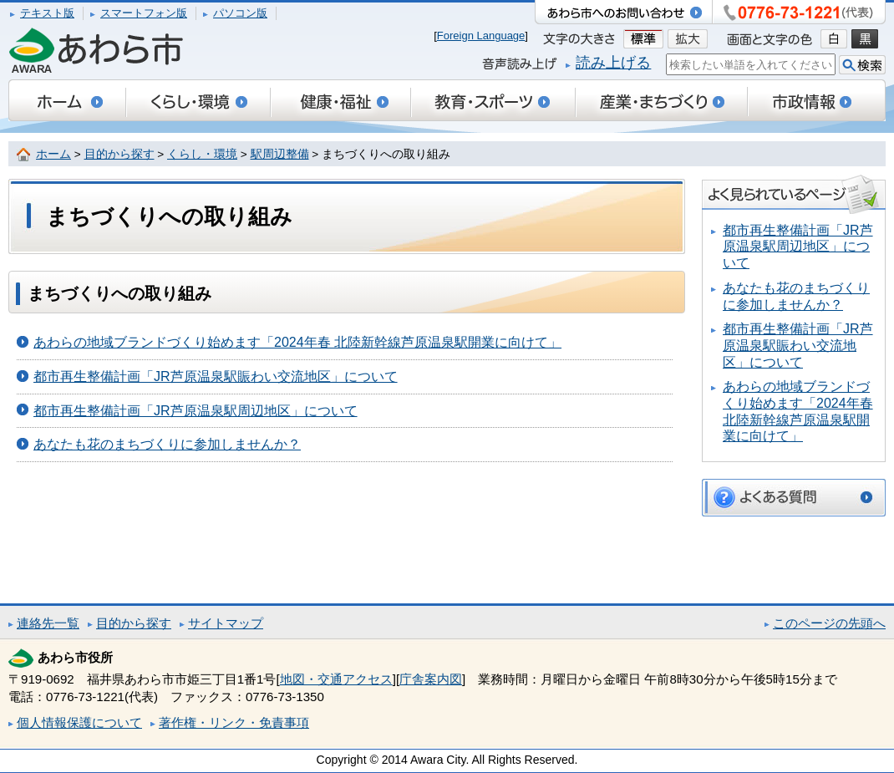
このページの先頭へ (829, 623)
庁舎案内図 (430, 679)
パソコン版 (240, 13)
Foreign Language (481, 35)
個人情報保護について (79, 722)
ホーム (53, 154)
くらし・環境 (202, 154)
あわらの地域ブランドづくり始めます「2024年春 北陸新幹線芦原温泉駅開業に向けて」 (297, 342)
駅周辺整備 (280, 154)
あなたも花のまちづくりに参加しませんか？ (167, 444)
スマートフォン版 (143, 13)
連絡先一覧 (48, 623)
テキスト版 (47, 13)
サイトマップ (225, 623)
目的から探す (119, 154)
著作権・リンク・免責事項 (234, 722)
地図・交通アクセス (336, 679)
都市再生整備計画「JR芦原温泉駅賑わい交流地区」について (215, 376)
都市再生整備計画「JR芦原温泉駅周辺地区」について (195, 411)
